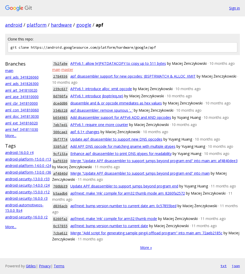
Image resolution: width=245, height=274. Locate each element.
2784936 (60, 76)
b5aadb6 (60, 193)
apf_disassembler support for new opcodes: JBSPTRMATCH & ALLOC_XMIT (133, 76)
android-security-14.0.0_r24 (27, 185)
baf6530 (60, 161)
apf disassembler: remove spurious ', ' (101, 110)
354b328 (60, 110)
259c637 (60, 89)
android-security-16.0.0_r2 (26, 217)
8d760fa (60, 96)
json (236, 266)
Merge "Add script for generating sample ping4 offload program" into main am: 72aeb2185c (146, 232)
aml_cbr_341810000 (21, 103)
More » (146, 247)
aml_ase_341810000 (22, 96)
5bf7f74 (60, 139)
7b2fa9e (60, 63)
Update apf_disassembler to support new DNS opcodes (116, 139)
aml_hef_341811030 (21, 129)
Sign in (234, 8)
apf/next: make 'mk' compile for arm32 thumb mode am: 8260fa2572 (127, 193)
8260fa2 (60, 219)
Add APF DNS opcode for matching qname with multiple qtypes (122, 146)
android (13, 25)
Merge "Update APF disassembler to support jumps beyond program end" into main (140, 173)
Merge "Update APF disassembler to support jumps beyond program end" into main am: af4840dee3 (154, 160)
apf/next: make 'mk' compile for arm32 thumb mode (113, 218)
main (9, 70)
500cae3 (60, 132)
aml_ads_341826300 (22, 83)
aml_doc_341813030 (22, 116)
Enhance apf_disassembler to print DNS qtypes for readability (121, 153)
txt (223, 266)
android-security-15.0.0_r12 (27, 191)
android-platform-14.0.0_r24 (28, 165)
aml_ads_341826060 (22, 77)
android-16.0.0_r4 (19, 152)
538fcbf (60, 146)
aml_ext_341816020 (21, 123)
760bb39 (60, 186)
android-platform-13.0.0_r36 (28, 172)
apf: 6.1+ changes (84, 131)
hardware (61, 25)
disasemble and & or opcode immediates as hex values (116, 103)
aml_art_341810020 (21, 90)
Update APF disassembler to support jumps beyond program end (124, 186)
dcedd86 (60, 103)
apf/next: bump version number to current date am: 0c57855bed (123, 205)
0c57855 (60, 226)
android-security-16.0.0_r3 (26, 198)
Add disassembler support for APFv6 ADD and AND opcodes (120, 117)
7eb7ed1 (60, 125)
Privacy (45, 266)
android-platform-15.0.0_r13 (28, 159)
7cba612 (60, 233)
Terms (59, 266)
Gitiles (31, 266)
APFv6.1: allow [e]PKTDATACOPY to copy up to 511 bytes (118, 63)
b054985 (60, 117)
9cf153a (60, 154)
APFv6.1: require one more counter (99, 124)
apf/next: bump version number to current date (109, 225)
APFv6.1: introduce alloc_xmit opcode (101, 88)
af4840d (60, 173)
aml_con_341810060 (22, 110)
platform (37, 25)
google (83, 25)
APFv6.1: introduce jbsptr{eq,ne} (96, 95)
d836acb (60, 206)
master (67, 69)
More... (10, 135)
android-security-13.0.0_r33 (27, 178)
